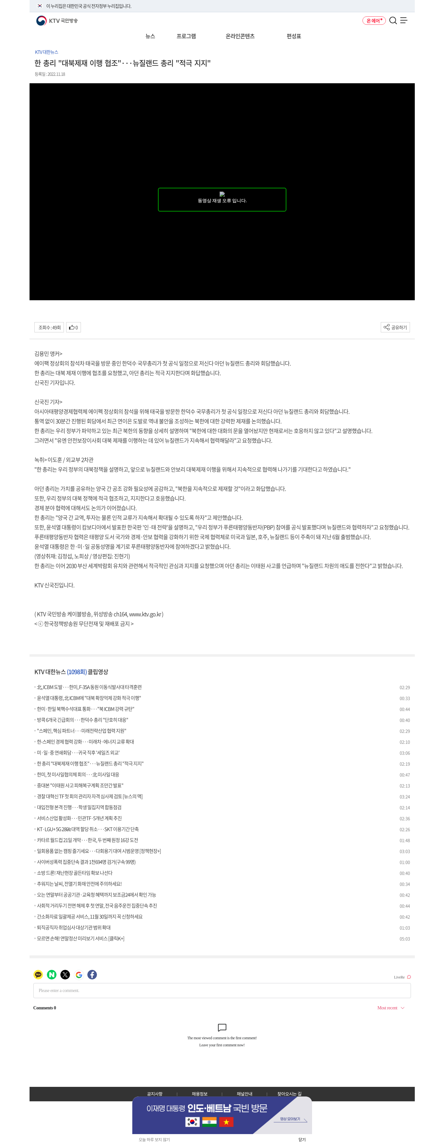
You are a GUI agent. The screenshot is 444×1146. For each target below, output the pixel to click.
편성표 (294, 36)
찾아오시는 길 (289, 1093)
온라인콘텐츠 (240, 36)
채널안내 (244, 1093)
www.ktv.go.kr (145, 614)
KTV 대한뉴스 (46, 52)
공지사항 (154, 1093)
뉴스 (150, 36)
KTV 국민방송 (47, 18)
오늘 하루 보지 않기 (154, 1139)
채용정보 (199, 1093)
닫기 (302, 1139)
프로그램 (186, 36)
